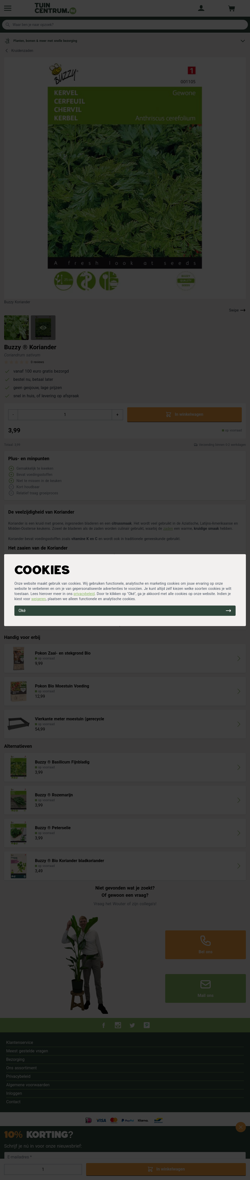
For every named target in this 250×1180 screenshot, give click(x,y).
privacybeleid (84, 594)
